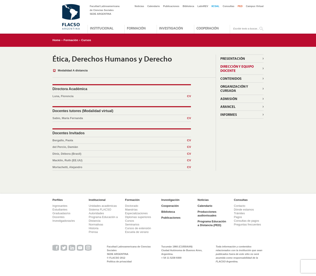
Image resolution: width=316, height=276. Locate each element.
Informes (228, 114)
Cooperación (207, 28)
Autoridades (96, 213)
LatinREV (203, 6)
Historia (93, 228)
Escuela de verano (137, 232)
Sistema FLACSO (100, 209)
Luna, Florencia (121, 96)
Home (56, 40)
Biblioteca (188, 6)
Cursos (86, 40)
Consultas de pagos (246, 220)
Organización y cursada (234, 88)
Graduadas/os (61, 213)
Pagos (238, 217)
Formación (136, 28)
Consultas (228, 6)
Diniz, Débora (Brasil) (121, 154)
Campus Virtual (255, 6)
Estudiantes (59, 209)
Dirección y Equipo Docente (237, 68)
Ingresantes (59, 205)
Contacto (239, 205)
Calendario (153, 6)
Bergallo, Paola (121, 140)
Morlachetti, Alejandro (121, 167)
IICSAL (215, 6)
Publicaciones (171, 6)
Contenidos (231, 78)
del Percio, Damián (121, 147)
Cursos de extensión (138, 228)
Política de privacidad (119, 261)
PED (240, 6)
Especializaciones (136, 213)
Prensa (93, 232)
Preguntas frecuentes (247, 224)
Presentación (232, 58)
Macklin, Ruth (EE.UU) (121, 160)
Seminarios (132, 224)
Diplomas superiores (138, 217)
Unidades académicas (103, 205)
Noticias (139, 6)
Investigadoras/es (63, 220)
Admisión (228, 98)
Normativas (96, 224)
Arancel (227, 106)
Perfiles (57, 200)
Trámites (239, 213)
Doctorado (131, 205)
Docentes (58, 217)
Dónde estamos (244, 209)
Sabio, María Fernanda (121, 118)
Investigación (171, 28)
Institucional (101, 28)
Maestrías (131, 209)
